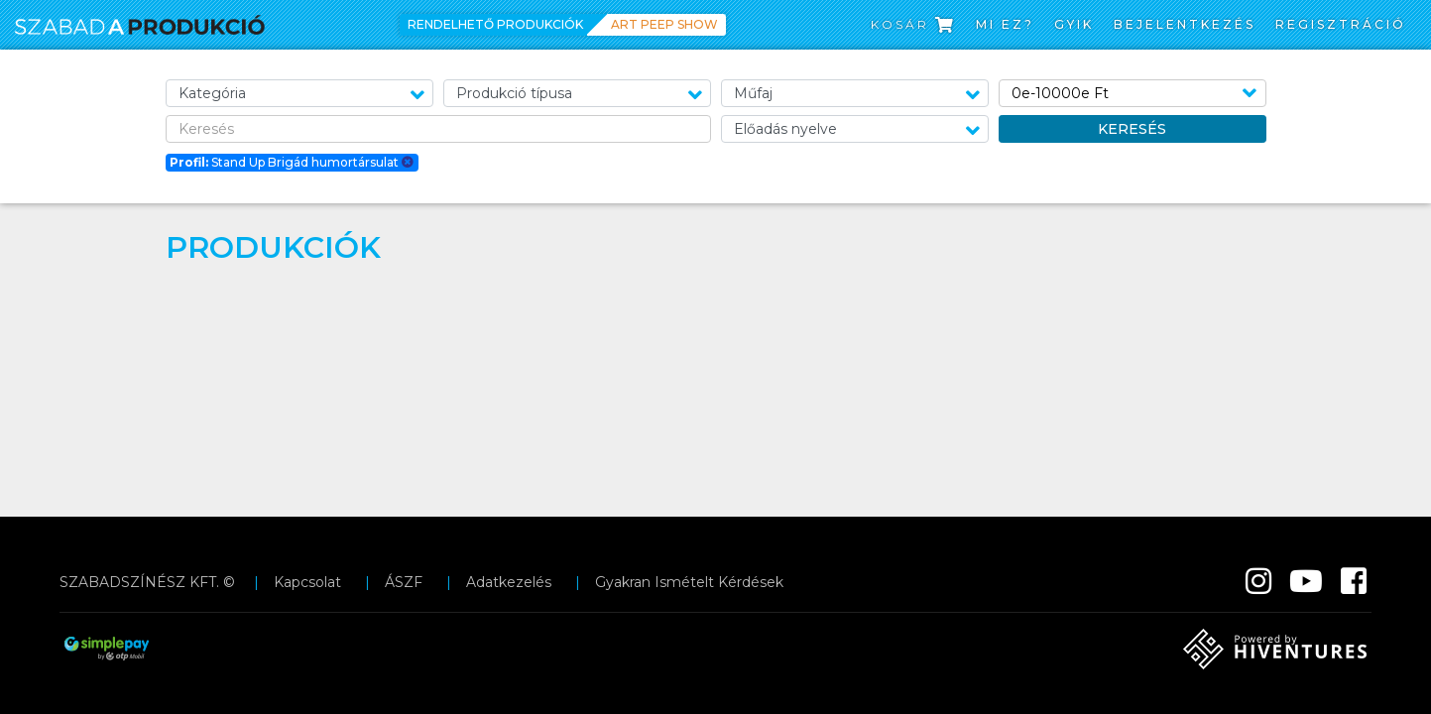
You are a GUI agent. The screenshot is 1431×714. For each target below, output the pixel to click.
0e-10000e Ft (1060, 93)
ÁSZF (403, 582)
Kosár (913, 24)
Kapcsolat (307, 582)
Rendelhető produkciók (495, 24)
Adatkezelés (508, 582)
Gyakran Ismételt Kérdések (689, 582)
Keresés (1132, 129)
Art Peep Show (664, 24)
